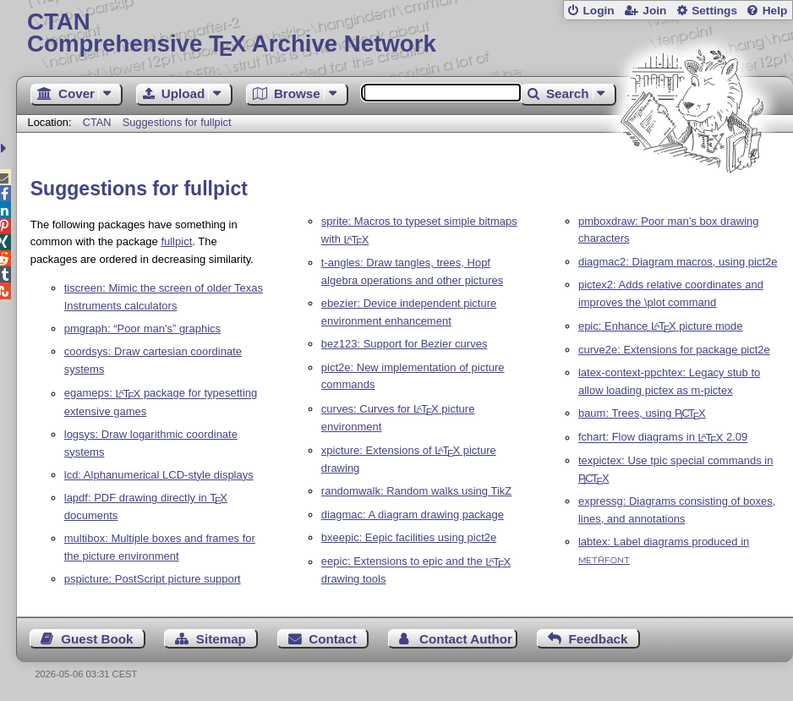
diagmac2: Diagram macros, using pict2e (678, 261)
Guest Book (97, 639)
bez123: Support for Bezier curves (404, 343)
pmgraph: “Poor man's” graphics (142, 328)
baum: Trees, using (642, 413)
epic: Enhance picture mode (660, 326)
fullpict (176, 241)
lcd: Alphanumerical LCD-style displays (159, 474)
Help (775, 10)
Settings (714, 10)
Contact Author (465, 639)
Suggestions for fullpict (177, 122)
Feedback (597, 639)
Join (654, 10)
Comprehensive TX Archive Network (404, 33)
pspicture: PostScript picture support (152, 578)
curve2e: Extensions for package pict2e (674, 349)
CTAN (97, 122)
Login (598, 10)
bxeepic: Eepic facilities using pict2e (408, 537)
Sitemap (221, 639)
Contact (333, 639)
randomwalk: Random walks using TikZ (416, 491)
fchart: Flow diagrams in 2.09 (662, 437)
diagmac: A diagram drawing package (412, 514)
